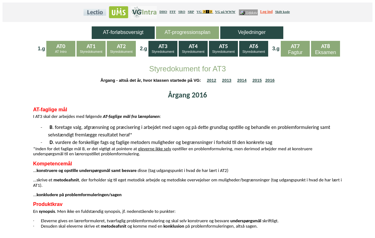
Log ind (266, 11)
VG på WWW (225, 12)
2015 (257, 80)
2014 (242, 80)
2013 (227, 80)
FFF (173, 12)
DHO (163, 12)
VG (205, 12)
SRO (181, 12)
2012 (211, 80)
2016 (270, 80)
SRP (191, 12)
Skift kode (282, 12)
